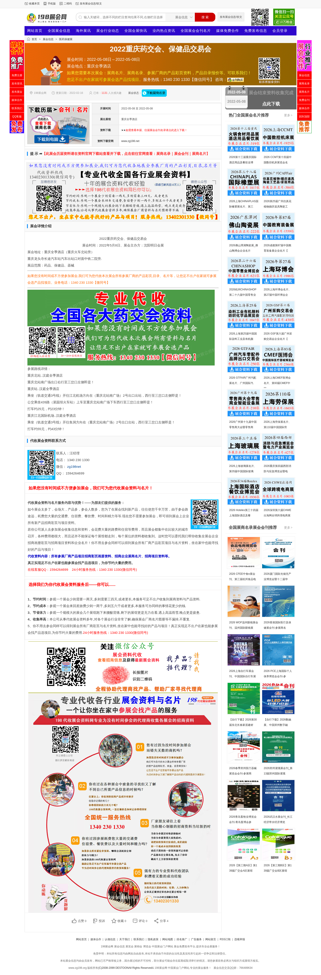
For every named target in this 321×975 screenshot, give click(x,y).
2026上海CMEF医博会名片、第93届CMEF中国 (277, 383)
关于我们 (124, 939)
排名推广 (182, 939)
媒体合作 (96, 939)
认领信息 (110, 939)
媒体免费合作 (227, 31)
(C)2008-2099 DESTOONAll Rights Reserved (125, 967)
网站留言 (210, 939)
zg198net (74, 466)
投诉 (102, 921)
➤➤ (154, 130)
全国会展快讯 (135, 31)
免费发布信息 (255, 31)
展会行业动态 (107, 31)
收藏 (121, 921)
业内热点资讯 (163, 31)
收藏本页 (34, 3)
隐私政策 (153, 939)
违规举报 (239, 939)
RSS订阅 (225, 939)
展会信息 (48, 39)
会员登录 (280, 31)
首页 (34, 39)
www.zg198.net (130, 141)
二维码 (68, 3)
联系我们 (139, 939)
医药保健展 (65, 39)
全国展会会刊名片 (196, 31)
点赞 (82, 921)
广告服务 (196, 939)
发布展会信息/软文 (91, 3)
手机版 (52, 3)
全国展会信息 (59, 31)
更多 (288, 115)
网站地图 (167, 939)
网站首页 (34, 31)
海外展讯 (83, 31)
